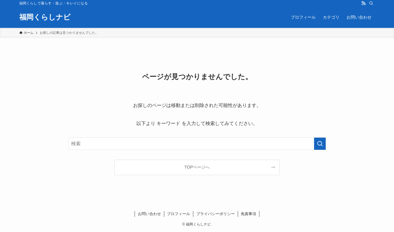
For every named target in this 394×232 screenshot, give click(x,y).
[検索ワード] (197, 143)
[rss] (363, 3)
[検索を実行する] (320, 143)
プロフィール (178, 214)
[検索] (371, 3)
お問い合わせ (149, 214)
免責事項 (248, 214)
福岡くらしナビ (45, 17)
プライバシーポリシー (215, 214)
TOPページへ (197, 167)
